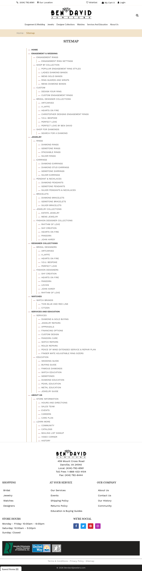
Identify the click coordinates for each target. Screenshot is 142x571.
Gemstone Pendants (53, 186)
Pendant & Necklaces (49, 178)
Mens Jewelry (49, 216)
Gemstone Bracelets (53, 201)
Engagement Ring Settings (57, 61)
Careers (46, 414)
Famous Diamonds (51, 368)
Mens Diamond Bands (53, 84)
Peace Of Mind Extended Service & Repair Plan (68, 349)
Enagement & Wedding (44, 53)
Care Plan (47, 418)
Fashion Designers (47, 270)
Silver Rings (48, 156)
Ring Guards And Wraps (55, 80)
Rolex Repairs (49, 345)
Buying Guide (48, 364)
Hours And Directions (54, 402)
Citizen (45, 308)
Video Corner (49, 437)
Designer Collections (44, 243)
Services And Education (45, 311)
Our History (104, 500)
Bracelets (42, 194)
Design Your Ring (51, 91)
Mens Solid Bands (51, 76)
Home (20, 33)
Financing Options (52, 330)
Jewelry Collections (49, 209)
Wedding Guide (50, 361)
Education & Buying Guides (66, 511)
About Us (36, 395)
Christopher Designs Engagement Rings (65, 114)
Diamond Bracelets (52, 197)
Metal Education (51, 387)
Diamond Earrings (52, 163)
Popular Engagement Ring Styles (61, 68)
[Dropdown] (35, 24)
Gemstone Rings (50, 148)
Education (42, 357)
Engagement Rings (47, 57)
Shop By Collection (47, 65)
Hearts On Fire (50, 110)
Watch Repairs (49, 342)
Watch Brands (44, 300)
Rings (39, 141)
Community (47, 425)
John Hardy (48, 239)
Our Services (58, 490)
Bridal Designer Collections (53, 99)
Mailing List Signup (52, 433)
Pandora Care (49, 338)
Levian (45, 285)
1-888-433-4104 (76, 471)
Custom (40, 87)
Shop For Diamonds (47, 129)
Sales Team (48, 406)
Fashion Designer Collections (54, 220)
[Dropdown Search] (137, 16)
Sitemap (90, 561)
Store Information (47, 399)
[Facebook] (76, 526)
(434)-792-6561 (74, 468)
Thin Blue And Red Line (54, 304)
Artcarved (47, 103)
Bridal (6, 490)
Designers (9, 505)
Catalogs (46, 429)
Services (41, 315)
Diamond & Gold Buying (55, 319)
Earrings (41, 160)
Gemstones (47, 376)
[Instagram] (98, 526)
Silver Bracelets (51, 205)
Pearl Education (51, 383)
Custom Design (50, 334)
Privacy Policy (77, 561)
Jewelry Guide (49, 391)
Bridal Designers (46, 247)
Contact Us (104, 495)
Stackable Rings (51, 152)
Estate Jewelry (50, 213)
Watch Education (51, 372)
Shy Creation (49, 228)
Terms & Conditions (58, 561)
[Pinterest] (90, 526)
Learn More (43, 421)
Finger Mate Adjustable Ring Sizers (62, 353)
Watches (36, 296)
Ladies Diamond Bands (54, 72)
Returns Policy (59, 505)
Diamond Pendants (52, 182)
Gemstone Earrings (53, 171)
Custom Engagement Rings (57, 95)
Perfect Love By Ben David (56, 125)
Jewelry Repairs (51, 323)
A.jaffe (45, 106)
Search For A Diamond (54, 133)
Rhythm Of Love (50, 224)
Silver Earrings (50, 175)
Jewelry (36, 137)
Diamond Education (52, 380)
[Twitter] (83, 526)
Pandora (46, 235)
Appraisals (47, 327)
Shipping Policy (60, 500)
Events (45, 410)
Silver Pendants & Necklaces (58, 190)
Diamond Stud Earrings (55, 167)
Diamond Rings (50, 144)
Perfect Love (49, 122)
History (45, 440)
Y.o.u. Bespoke (49, 118)
